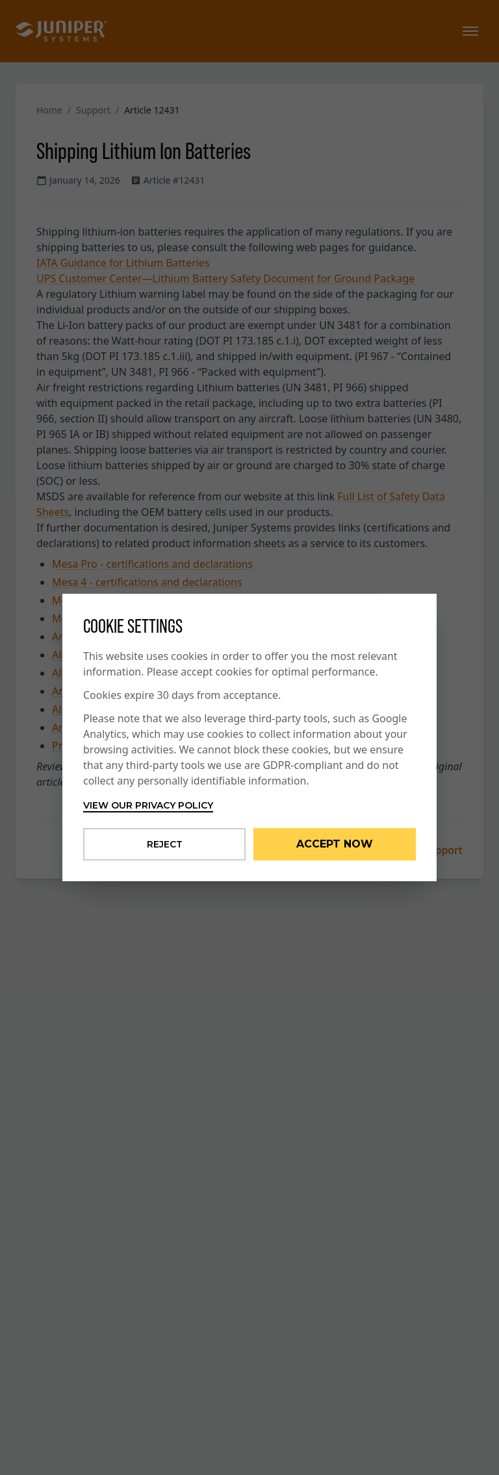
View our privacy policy (148, 805)
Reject (165, 844)
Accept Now (334, 844)
